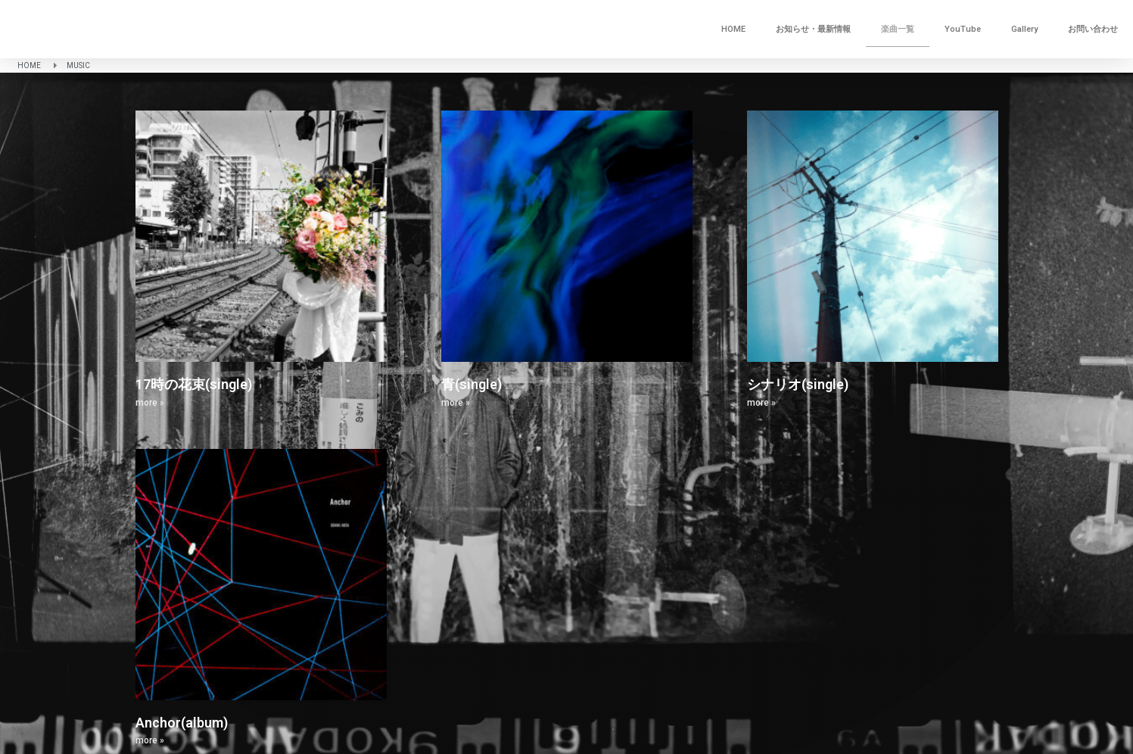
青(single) (471, 384)
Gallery (1024, 29)
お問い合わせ (1093, 29)
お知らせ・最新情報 (813, 29)
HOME (733, 29)
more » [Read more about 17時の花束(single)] (149, 402)
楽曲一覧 (897, 29)
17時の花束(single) (193, 384)
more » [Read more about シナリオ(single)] (761, 402)
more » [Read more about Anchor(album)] (149, 740)
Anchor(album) (181, 723)
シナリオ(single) (797, 384)
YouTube (963, 29)
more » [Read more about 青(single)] (455, 402)
